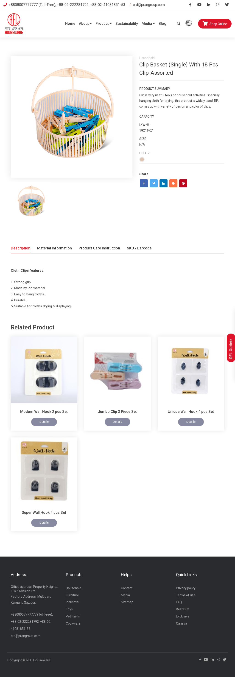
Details (44, 421)
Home (70, 23)
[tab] (31, 202)
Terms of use (185, 595)
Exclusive (182, 616)
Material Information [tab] (54, 248)
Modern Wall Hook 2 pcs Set (44, 411)
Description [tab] (20, 248)
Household (73, 588)
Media (148, 23)
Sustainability (126, 23)
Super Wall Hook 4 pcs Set (44, 512)
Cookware (73, 623)
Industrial (72, 602)
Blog (162, 23)
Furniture (72, 595)
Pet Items (73, 616)
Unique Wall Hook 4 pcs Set (191, 411)
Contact (126, 588)
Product (103, 23)
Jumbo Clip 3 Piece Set (117, 411)
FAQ (179, 602)
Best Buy (182, 609)
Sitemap (127, 602)
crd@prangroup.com (147, 5)
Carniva (181, 623)
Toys (69, 609)
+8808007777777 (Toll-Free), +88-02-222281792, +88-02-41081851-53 (64, 5)
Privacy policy (186, 588)
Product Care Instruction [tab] (99, 248)
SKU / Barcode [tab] (139, 248)
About (85, 23)
